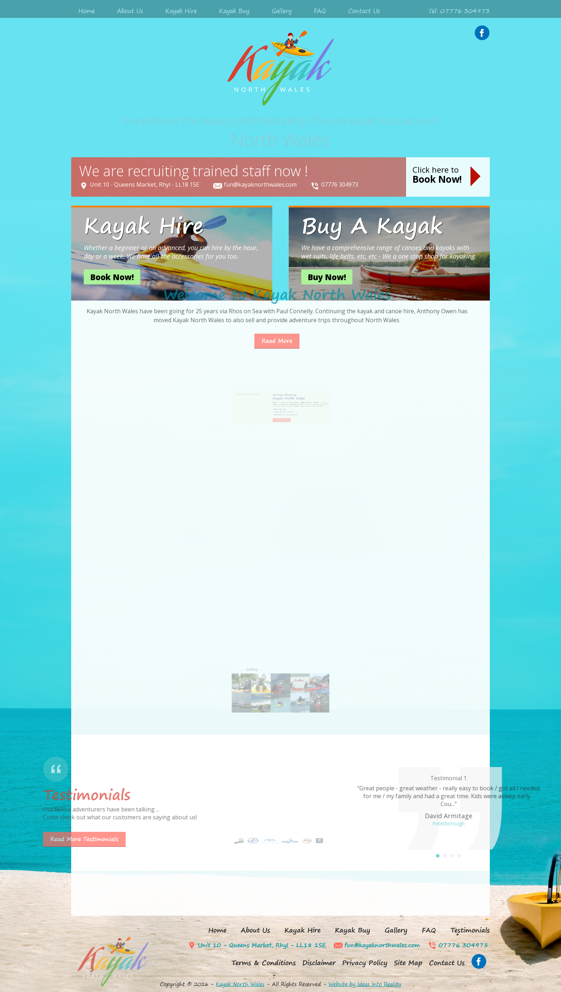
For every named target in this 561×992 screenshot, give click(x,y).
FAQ (320, 11)
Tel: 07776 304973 (459, 11)
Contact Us (364, 11)
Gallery (282, 11)
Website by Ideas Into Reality (364, 984)
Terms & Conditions (263, 962)
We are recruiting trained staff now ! (193, 171)
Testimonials (470, 930)
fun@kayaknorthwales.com (260, 184)
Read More (277, 287)
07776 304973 (339, 184)
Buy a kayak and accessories (282, 423)
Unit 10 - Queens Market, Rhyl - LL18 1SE (144, 184)
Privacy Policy (364, 962)
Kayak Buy (234, 11)
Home (86, 11)
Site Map (408, 962)
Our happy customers (281, 427)
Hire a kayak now (280, 422)
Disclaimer (319, 962)
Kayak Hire (181, 11)
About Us (130, 11)
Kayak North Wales (240, 984)
